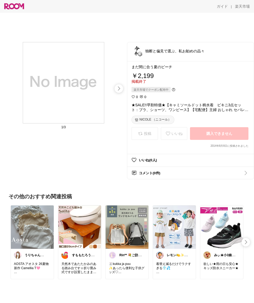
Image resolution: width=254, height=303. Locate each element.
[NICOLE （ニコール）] (152, 120)
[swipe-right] (119, 88)
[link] (32, 226)
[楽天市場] (242, 6)
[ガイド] (222, 6)
